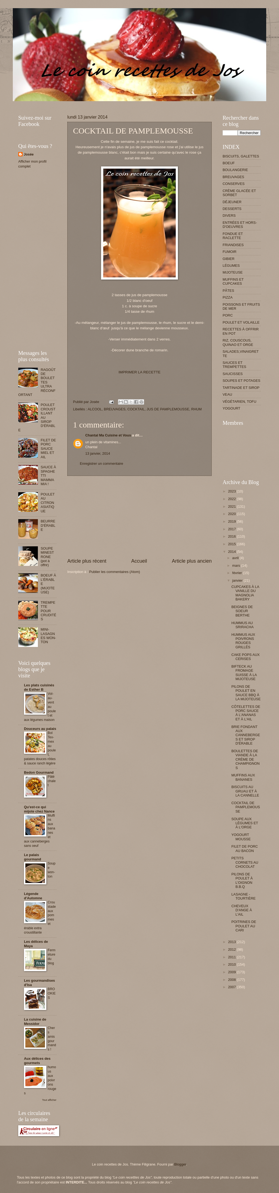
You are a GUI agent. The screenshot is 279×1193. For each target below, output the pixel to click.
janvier (238, 580)
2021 (232, 506)
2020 (232, 514)
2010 (232, 964)
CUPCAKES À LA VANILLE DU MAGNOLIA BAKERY (245, 593)
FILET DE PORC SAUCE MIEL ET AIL (48, 448)
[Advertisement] (117, 103)
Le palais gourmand (32, 857)
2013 (232, 942)
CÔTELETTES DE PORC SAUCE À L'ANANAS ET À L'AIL (245, 713)
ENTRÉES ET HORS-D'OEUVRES (240, 225)
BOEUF (229, 163)
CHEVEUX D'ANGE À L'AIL (241, 910)
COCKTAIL (135, 409)
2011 (232, 957)
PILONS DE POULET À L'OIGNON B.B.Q (242, 880)
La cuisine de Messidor (35, 1021)
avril (235, 558)
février (237, 573)
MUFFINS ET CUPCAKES (233, 281)
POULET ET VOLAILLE (241, 322)
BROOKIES (52, 993)
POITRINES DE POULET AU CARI (243, 926)
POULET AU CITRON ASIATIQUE (47, 502)
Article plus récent (86, 561)
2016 (232, 536)
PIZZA (227, 297)
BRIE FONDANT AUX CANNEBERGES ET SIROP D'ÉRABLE (245, 735)
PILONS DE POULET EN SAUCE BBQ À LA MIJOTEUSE (245, 692)
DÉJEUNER (232, 202)
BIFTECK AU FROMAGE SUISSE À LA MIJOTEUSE (244, 672)
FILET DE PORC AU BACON (244, 848)
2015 (232, 544)
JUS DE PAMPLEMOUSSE (168, 409)
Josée (29, 154)
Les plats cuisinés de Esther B (39, 687)
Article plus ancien (192, 561)
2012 (232, 949)
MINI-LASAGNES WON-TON (48, 635)
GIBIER (229, 259)
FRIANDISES (233, 245)
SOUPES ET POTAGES (241, 381)
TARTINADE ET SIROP (241, 388)
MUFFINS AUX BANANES (243, 777)
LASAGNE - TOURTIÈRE (243, 896)
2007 (232, 987)
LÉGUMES (231, 266)
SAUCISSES (233, 374)
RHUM (196, 409)
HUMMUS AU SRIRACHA (242, 625)
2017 (232, 529)
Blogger (180, 1164)
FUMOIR (229, 252)
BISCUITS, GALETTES (241, 156)
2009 (232, 972)
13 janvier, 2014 (97, 453)
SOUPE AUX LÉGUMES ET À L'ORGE (244, 823)
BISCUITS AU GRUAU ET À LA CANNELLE (245, 791)
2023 (232, 491)
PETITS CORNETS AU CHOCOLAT (244, 862)
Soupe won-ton (52, 870)
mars (236, 565)
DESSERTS (232, 209)
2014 (232, 552)
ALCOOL (95, 409)
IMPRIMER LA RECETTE (139, 372)
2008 (232, 980)
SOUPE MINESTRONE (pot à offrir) (47, 556)
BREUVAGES (114, 409)
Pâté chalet (52, 781)
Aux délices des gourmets (37, 1060)
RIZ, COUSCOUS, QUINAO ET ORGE (238, 342)
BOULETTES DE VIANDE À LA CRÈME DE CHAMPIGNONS (245, 759)
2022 (232, 499)
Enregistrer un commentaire (101, 463)
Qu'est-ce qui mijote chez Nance (39, 809)
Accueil (139, 561)
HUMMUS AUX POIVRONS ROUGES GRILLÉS (243, 641)
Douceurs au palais (40, 729)
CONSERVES (234, 184)
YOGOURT (231, 408)
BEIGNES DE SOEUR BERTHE (242, 611)
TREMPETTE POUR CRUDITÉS (48, 610)
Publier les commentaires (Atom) (114, 572)
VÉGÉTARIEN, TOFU (239, 401)
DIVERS (229, 215)
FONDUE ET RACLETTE (233, 236)
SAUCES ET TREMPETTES (234, 365)
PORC (228, 315)
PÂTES (228, 291)
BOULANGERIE (235, 170)
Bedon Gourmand (39, 772)
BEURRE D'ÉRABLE (48, 525)
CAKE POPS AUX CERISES (245, 657)
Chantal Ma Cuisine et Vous (108, 435)
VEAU (227, 394)
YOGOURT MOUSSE (241, 837)
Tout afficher (49, 1099)
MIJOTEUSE (233, 272)
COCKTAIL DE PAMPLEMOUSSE (245, 807)
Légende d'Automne (33, 896)
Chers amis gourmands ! (52, 1039)
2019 (232, 521)
